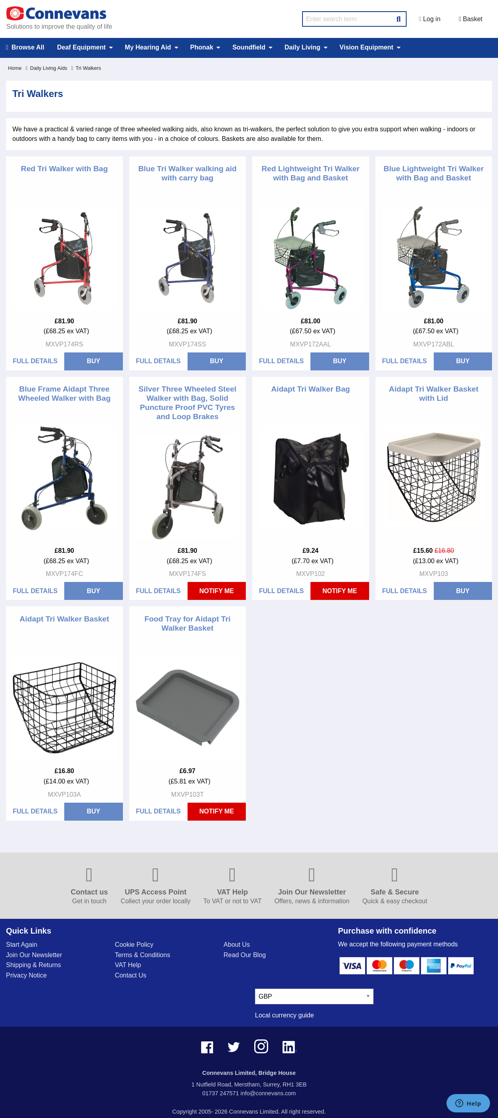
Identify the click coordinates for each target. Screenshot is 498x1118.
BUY (93, 361)
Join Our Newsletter (34, 955)
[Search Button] (399, 18)
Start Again (21, 944)
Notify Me (216, 591)
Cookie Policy (134, 944)
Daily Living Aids (46, 68)
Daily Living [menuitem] (302, 47)
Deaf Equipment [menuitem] (81, 47)
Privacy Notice (26, 975)
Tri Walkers (86, 68)
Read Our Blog (244, 955)
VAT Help (128, 965)
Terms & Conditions (142, 955)
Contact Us (130, 975)
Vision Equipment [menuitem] (366, 47)
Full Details (35, 361)
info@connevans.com (268, 1093)
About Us (236, 944)
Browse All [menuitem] (25, 47)
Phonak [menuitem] (201, 47)
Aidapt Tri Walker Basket (64, 619)
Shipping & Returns (33, 965)
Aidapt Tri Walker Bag (310, 389)
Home (15, 68)
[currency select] (314, 996)
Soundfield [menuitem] (248, 47)
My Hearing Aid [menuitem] (148, 47)
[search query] (354, 19)
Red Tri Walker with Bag (64, 168)
